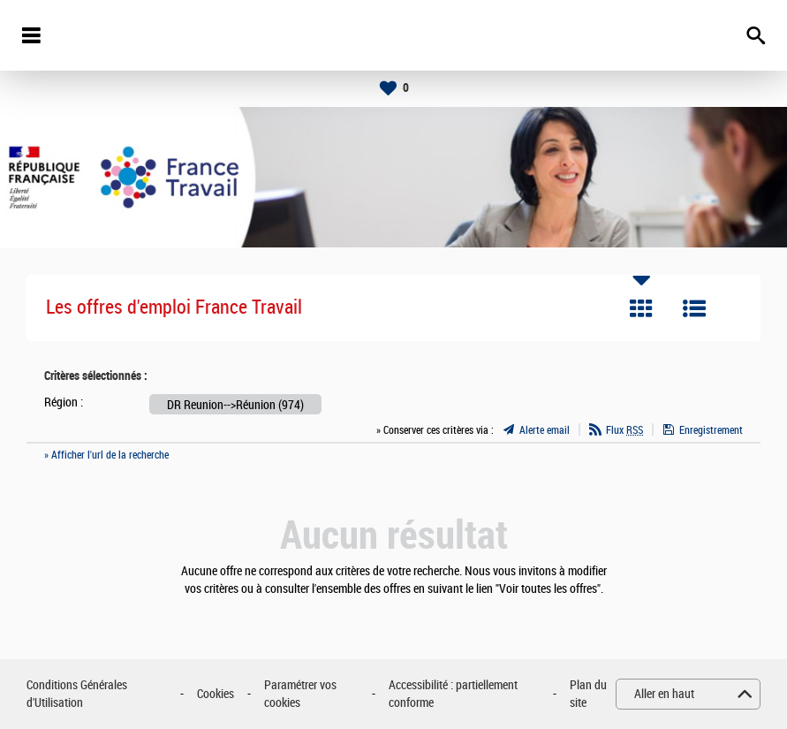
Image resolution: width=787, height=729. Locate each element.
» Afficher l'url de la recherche (106, 455)
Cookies (215, 694)
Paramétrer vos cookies (300, 694)
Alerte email (544, 430)
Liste (694, 308)
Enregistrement (711, 430)
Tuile (641, 308)
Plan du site (588, 694)
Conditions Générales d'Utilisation (76, 694)
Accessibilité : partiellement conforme (453, 694)
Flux (624, 430)
